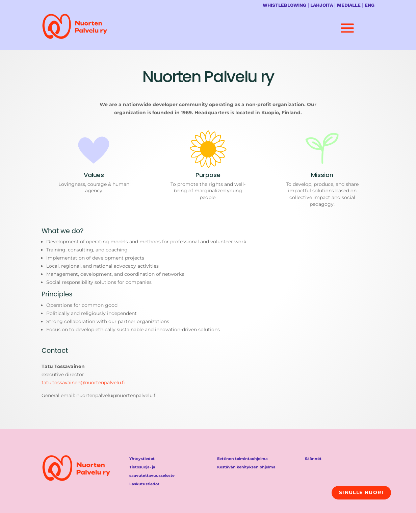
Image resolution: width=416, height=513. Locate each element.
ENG (369, 5)
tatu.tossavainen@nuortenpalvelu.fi (83, 383)
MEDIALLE (349, 5)
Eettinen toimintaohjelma (242, 458)
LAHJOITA (321, 5)
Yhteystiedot (142, 458)
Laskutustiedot (144, 484)
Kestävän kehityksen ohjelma (246, 467)
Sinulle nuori (361, 492)
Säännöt (313, 458)
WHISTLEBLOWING (284, 5)
